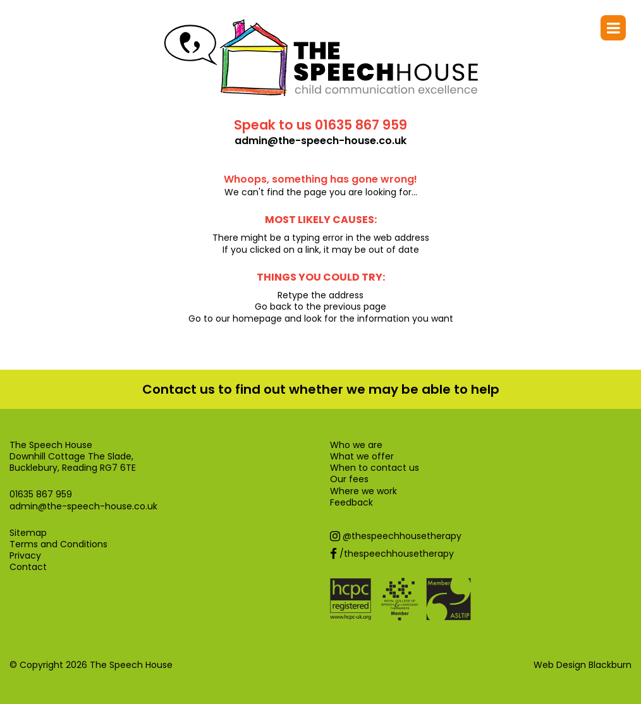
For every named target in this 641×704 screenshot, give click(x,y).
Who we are (356, 445)
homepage (257, 318)
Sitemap (28, 532)
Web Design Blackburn (583, 664)
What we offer (362, 456)
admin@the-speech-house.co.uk (320, 141)
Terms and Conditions (58, 544)
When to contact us (374, 467)
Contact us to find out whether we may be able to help (320, 389)
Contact (28, 567)
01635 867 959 (40, 494)
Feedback (351, 502)
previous (342, 306)
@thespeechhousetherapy (395, 536)
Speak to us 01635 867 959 (320, 124)
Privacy (25, 555)
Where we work (363, 491)
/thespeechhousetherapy (392, 553)
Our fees (349, 479)
